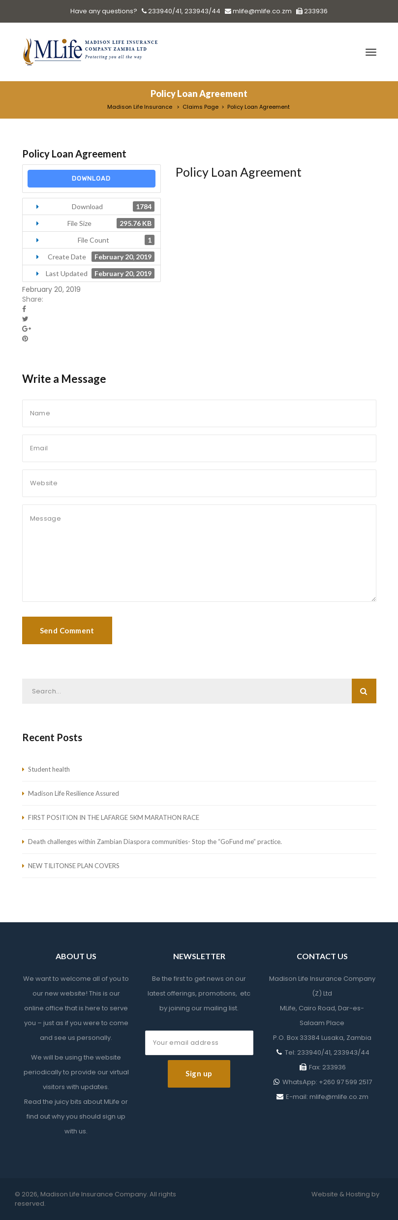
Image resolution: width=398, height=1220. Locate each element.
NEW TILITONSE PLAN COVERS (74, 866)
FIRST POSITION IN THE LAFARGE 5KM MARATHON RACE (113, 817)
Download (91, 178)
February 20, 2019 (51, 289)
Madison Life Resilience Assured (73, 793)
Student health (49, 769)
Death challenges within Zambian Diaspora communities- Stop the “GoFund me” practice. (155, 841)
